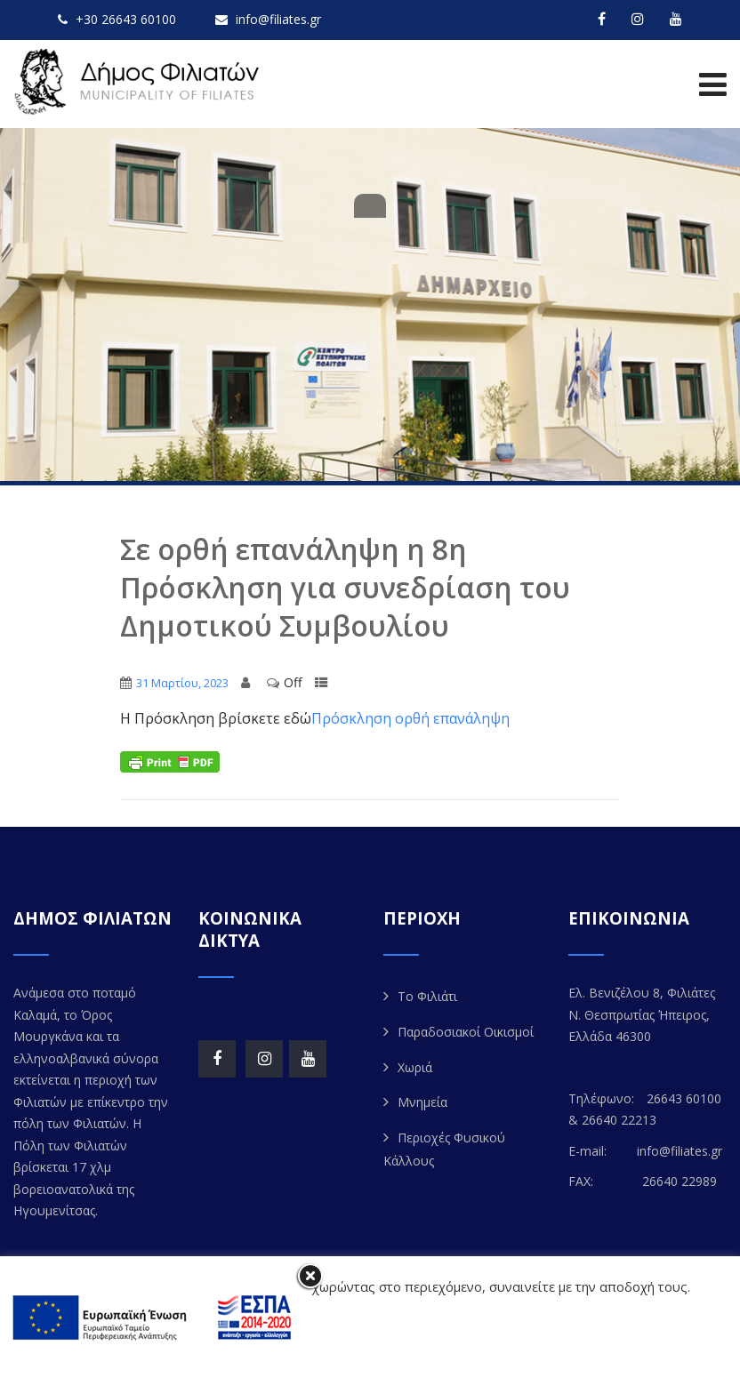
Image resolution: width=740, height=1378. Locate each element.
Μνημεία (422, 1102)
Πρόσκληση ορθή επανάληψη (410, 718)
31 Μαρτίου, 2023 (182, 683)
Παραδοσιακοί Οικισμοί (466, 1031)
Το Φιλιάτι (427, 996)
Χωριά (415, 1067)
